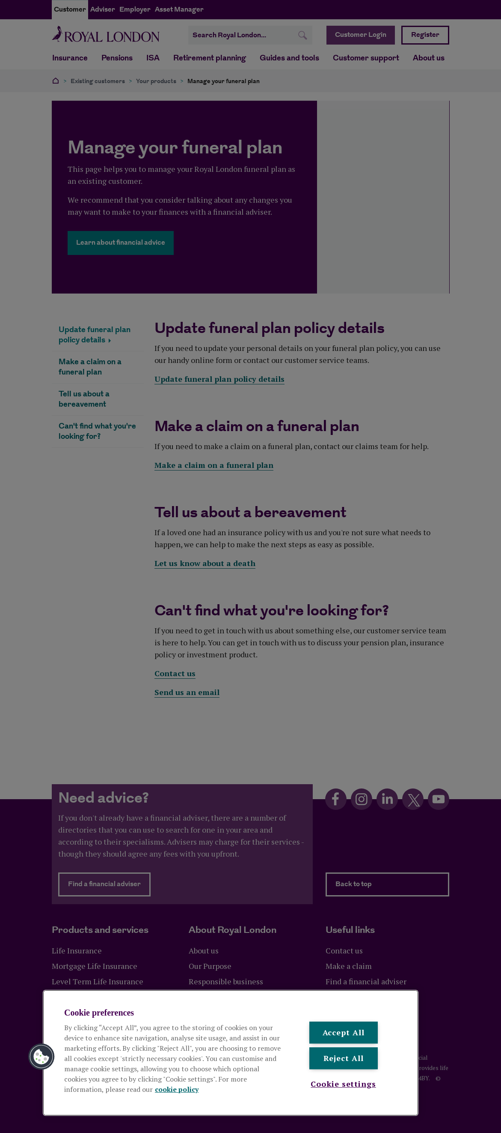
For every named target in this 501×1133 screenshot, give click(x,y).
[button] (41, 1056)
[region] (230, 1053)
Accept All (344, 1032)
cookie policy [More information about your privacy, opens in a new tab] (177, 1089)
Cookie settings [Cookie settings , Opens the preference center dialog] (343, 1084)
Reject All (343, 1058)
